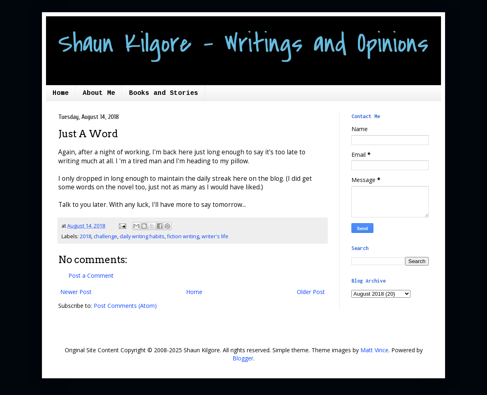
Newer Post (76, 292)
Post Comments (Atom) (125, 305)
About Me (99, 93)
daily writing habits (142, 236)
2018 (85, 236)
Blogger (243, 358)
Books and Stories (163, 93)
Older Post (311, 292)
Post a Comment (91, 275)
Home (61, 93)
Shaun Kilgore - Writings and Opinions (243, 43)
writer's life (215, 236)
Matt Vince (374, 350)
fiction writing (183, 236)
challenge (105, 236)
